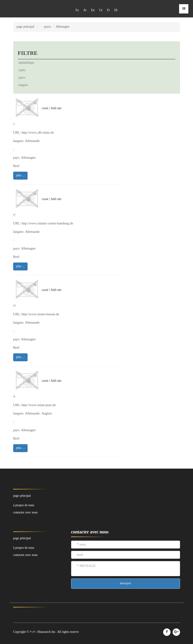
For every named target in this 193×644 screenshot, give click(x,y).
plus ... (20, 175)
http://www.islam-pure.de (39, 405)
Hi (115, 10)
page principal (25, 27)
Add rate (56, 108)
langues (23, 85)
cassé (45, 108)
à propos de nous (23, 505)
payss (47, 27)
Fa (77, 10)
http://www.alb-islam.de (38, 132)
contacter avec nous (25, 512)
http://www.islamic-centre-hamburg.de (47, 223)
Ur (100, 10)
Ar (84, 10)
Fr (108, 10)
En (93, 10)
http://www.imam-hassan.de (40, 314)
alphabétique (26, 63)
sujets (22, 70)
